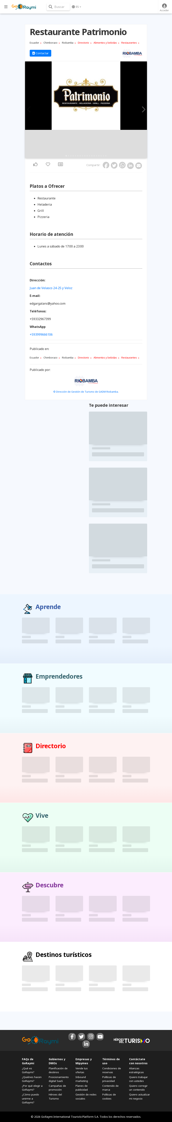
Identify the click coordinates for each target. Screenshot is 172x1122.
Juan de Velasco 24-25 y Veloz (51, 288)
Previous (29, 109)
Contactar (40, 53)
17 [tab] (103, 156)
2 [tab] (68, 156)
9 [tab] (85, 156)
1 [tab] (66, 156)
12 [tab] (92, 156)
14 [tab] (96, 156)
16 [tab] (101, 156)
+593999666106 (41, 334)
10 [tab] (87, 156)
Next (143, 109)
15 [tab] (99, 156)
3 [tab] (71, 156)
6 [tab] (78, 156)
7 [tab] (80, 156)
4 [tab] (73, 156)
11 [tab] (89, 156)
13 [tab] (94, 156)
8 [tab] (82, 156)
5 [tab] (75, 156)
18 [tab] (106, 156)
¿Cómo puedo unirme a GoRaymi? (30, 1098)
